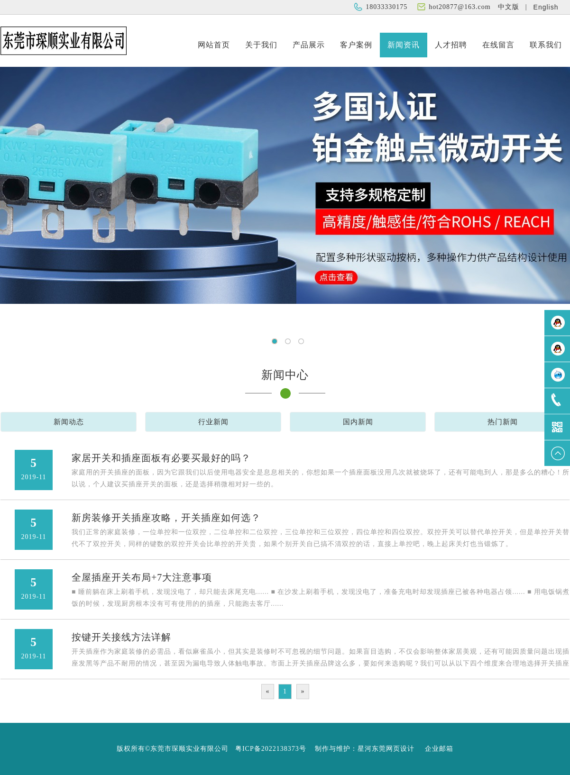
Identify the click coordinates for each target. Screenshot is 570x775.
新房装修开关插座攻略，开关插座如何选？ (166, 517)
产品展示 (309, 45)
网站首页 (214, 45)
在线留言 (498, 45)
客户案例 (356, 45)
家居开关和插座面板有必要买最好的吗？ (161, 458)
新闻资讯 (403, 45)
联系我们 (546, 45)
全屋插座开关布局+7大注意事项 (142, 577)
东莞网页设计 (393, 748)
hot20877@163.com (459, 6)
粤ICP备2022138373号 (270, 748)
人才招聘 (451, 45)
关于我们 (261, 45)
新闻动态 (69, 422)
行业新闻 (213, 422)
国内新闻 (358, 422)
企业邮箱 (439, 748)
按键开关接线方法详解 (121, 637)
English (546, 7)
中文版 (508, 6)
